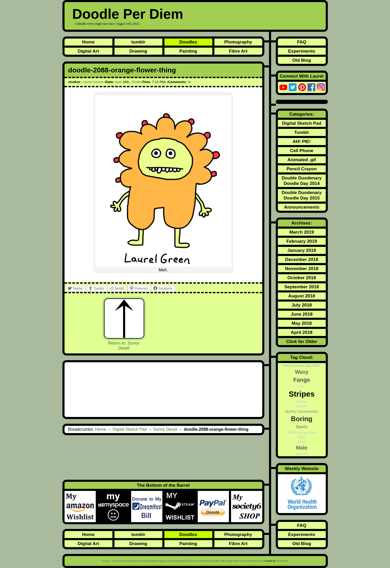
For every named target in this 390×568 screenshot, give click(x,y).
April (118, 82)
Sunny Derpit (165, 429)
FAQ (301, 42)
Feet (302, 386)
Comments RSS (201, 561)
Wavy (302, 372)
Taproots (302, 453)
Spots (302, 426)
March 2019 (301, 232)
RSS (188, 561)
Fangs (301, 380)
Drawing (138, 51)
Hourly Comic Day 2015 (302, 365)
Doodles (188, 42)
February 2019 (301, 241)
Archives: (301, 223)
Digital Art (88, 51)
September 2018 (301, 286)
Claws (302, 441)
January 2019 (301, 250)
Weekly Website (301, 468)
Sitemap (180, 561)
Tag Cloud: (301, 357)
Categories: (301, 114)
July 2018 (301, 305)
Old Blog (301, 60)
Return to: (123, 345)
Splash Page (156, 561)
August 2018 (301, 295)
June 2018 (302, 314)
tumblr (138, 42)
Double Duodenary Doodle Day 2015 (302, 195)
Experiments (301, 51)
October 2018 (301, 277)
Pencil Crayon (302, 168)
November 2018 (301, 268)
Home (88, 42)
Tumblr (301, 132)
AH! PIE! (302, 141)
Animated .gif (301, 159)
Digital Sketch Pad (130, 429)
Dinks (301, 437)
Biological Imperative (302, 432)
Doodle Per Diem (127, 14)
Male (301, 448)
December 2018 (301, 259)
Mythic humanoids (301, 411)
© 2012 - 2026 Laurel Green (116, 561)
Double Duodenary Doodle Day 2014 (302, 180)
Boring (301, 418)
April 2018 (301, 332)
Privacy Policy (140, 561)
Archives (169, 561)
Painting (188, 51)
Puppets (301, 406)
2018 (135, 82)
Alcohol (302, 401)
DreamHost (282, 561)
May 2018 (302, 323)
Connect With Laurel (301, 76)
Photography (238, 42)
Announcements (301, 207)
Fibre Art (238, 51)
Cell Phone (302, 150)
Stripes (302, 394)
